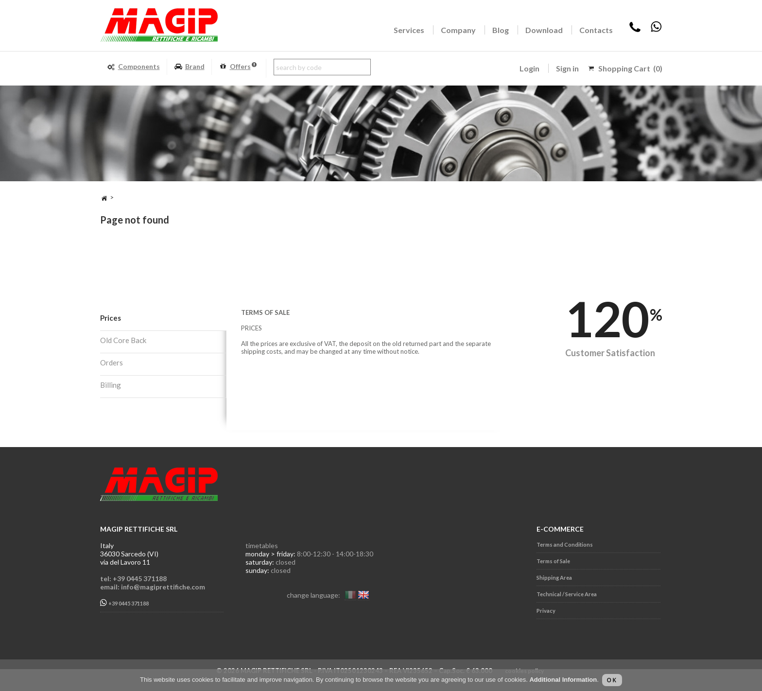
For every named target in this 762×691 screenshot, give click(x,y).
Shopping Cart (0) (630, 68)
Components (133, 66)
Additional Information (563, 679)
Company (458, 30)
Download (544, 30)
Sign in (567, 68)
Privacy (546, 610)
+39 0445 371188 (124, 602)
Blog (500, 30)
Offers (238, 66)
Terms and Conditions (565, 544)
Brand (189, 66)
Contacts (596, 30)
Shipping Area (554, 577)
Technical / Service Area (567, 594)
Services (409, 30)
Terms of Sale (553, 561)
